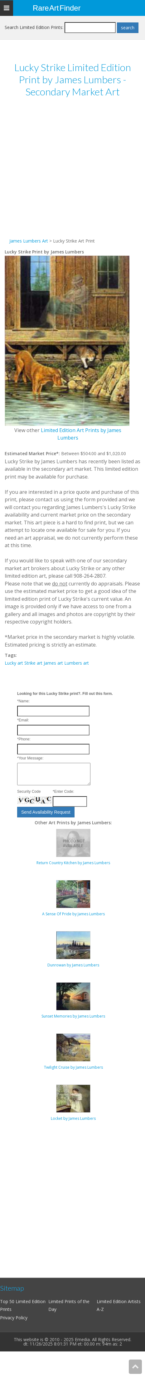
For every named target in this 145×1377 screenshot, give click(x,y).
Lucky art (14, 663)
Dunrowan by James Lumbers (73, 965)
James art (53, 663)
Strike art (33, 663)
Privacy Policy (13, 1318)
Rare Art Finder (56, 8)
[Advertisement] (66, 171)
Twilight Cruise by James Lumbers (73, 1067)
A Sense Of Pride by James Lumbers (73, 914)
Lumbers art (76, 663)
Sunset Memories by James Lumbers (73, 1016)
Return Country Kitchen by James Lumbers (73, 862)
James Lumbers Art (28, 241)
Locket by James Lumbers (73, 1118)
